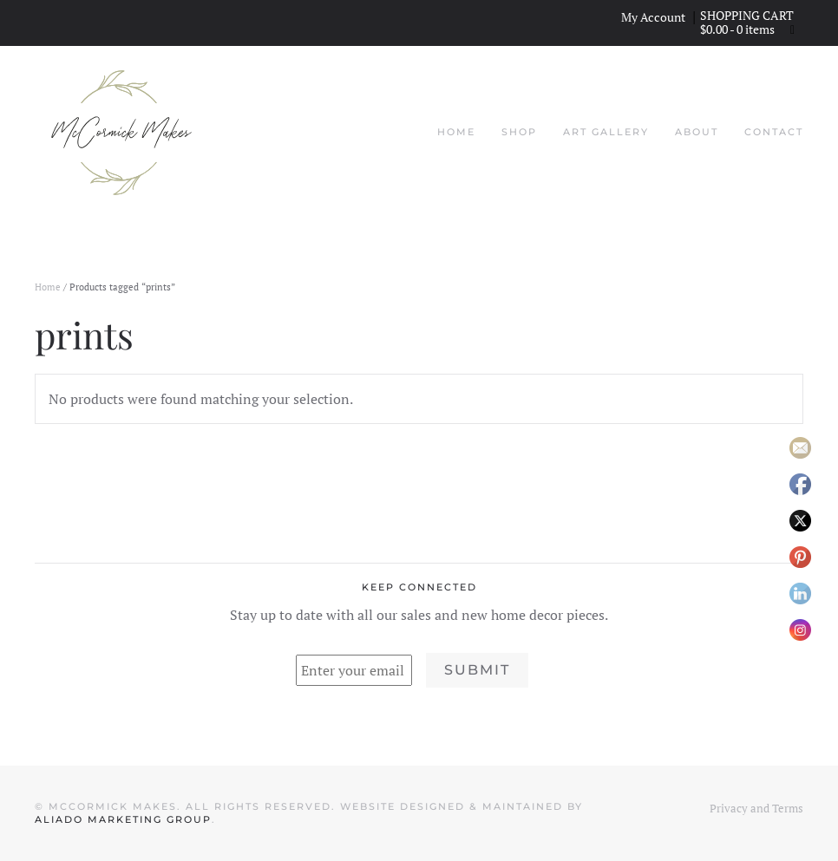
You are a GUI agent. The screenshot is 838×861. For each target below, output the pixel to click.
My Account (653, 17)
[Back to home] (121, 132)
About (696, 132)
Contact (773, 132)
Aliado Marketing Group (123, 819)
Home (456, 132)
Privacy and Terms (756, 808)
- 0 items (738, 29)
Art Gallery (606, 132)
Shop (519, 132)
